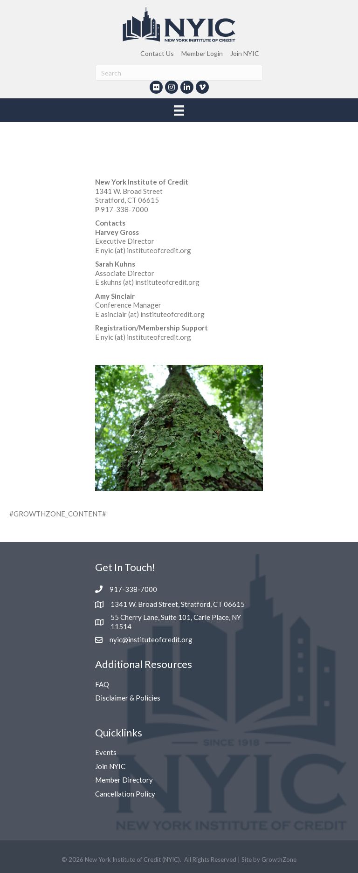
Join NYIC (244, 53)
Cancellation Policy (125, 794)
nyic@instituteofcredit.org (151, 639)
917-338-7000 (133, 589)
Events (106, 752)
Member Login (202, 53)
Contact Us (157, 53)
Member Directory (124, 780)
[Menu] (179, 110)
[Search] (179, 73)
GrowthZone (279, 859)
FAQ (102, 684)
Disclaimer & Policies (127, 698)
